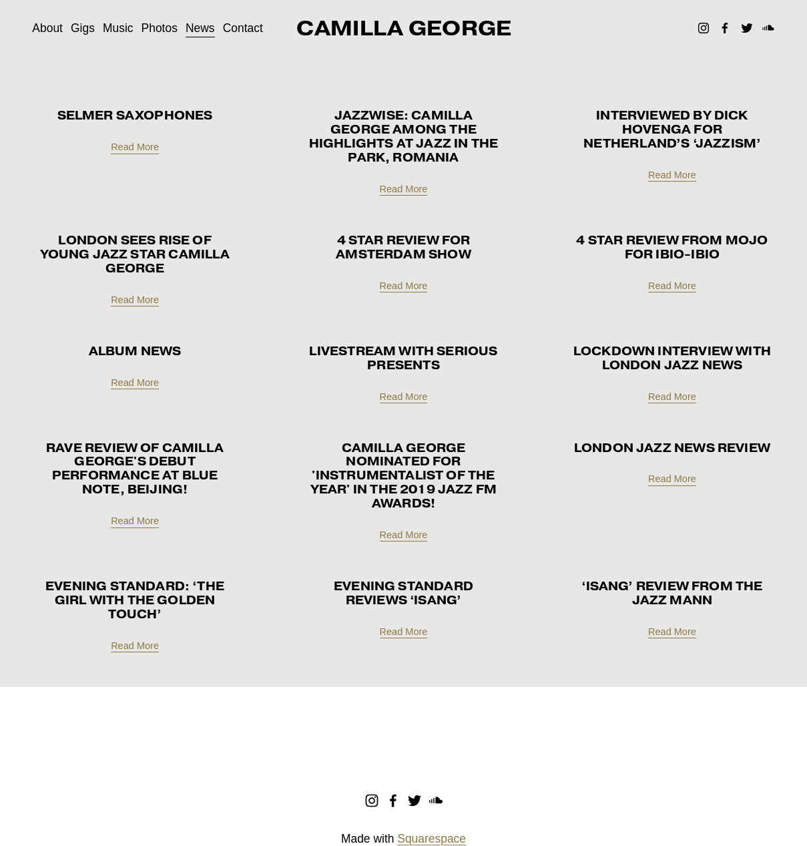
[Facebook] (725, 28)
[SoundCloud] (768, 28)
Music (118, 28)
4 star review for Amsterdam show (403, 247)
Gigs (83, 28)
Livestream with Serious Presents (403, 358)
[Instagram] (703, 28)
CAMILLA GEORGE (403, 28)
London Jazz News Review (672, 448)
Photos (160, 28)
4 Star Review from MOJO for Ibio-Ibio (672, 247)
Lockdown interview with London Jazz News (672, 358)
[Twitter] (747, 28)
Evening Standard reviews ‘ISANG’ (403, 593)
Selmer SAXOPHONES (135, 115)
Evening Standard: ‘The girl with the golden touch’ (134, 600)
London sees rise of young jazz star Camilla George (135, 254)
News (200, 28)
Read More (135, 147)
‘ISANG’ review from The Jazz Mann (671, 593)
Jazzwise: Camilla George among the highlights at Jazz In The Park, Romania (403, 136)
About (47, 28)
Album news (135, 351)
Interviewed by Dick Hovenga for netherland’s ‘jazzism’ (672, 129)
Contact (243, 28)
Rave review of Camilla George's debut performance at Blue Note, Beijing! (135, 469)
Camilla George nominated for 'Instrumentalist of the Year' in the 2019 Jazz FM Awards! (403, 476)
